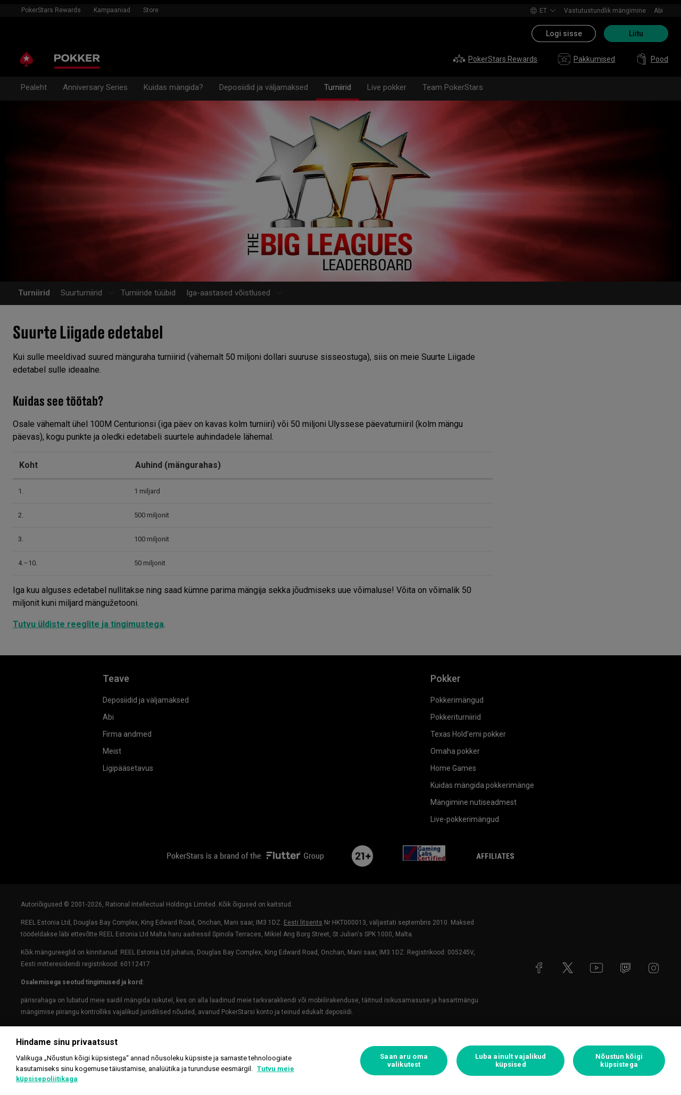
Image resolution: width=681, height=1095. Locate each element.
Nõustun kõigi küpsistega (619, 1060)
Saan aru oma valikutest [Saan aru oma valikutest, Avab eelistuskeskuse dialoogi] (404, 1060)
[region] (340, 1060)
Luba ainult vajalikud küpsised (510, 1060)
